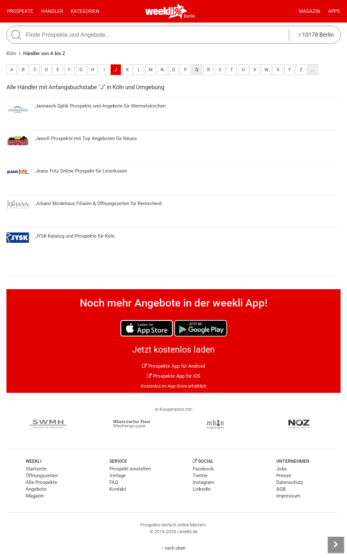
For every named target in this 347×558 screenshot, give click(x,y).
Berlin (189, 16)
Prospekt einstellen (130, 469)
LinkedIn (202, 489)
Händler (52, 11)
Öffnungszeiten (42, 475)
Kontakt (117, 489)
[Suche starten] (17, 35)
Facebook (203, 469)
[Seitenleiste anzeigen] (336, 545)
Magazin (309, 11)
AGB (281, 489)
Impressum (288, 496)
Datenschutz (289, 482)
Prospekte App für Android (173, 366)
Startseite (36, 469)
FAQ (113, 482)
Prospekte (20, 11)
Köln (11, 53)
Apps (334, 11)
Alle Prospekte (41, 482)
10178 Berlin (316, 34)
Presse (283, 475)
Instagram (203, 482)
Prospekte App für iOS (173, 376)
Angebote (36, 489)
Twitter (200, 475)
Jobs (281, 469)
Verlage (117, 475)
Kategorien (85, 11)
